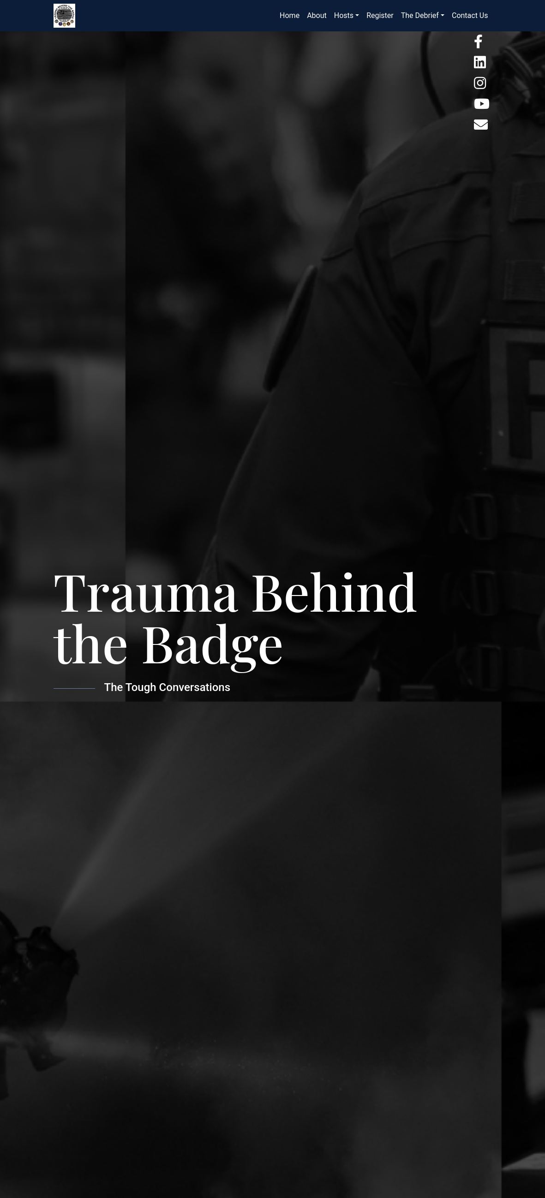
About (317, 15)
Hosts (343, 15)
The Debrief (420, 15)
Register (380, 15)
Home (289, 15)
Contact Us (470, 15)
